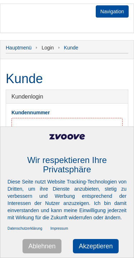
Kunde (71, 48)
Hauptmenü (18, 48)
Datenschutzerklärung (25, 228)
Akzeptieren (96, 246)
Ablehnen (41, 246)
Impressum (59, 228)
